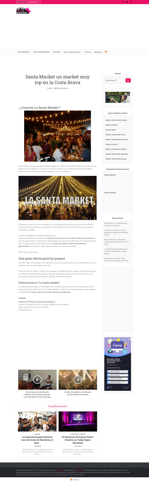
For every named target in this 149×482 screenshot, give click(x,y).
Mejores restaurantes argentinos (117, 154)
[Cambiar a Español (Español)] (74, 479)
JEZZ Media (59, 470)
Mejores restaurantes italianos (116, 149)
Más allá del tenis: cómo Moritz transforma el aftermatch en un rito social (116, 242)
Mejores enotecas (112, 144)
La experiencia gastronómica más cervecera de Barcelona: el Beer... (37, 439)
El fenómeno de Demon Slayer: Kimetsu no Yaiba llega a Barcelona (78, 439)
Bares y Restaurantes (72, 52)
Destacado (98, 52)
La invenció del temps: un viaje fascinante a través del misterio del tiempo (116, 232)
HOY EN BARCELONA (41, 52)
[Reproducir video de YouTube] (57, 198)
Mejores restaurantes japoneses (117, 139)
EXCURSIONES (23, 52)
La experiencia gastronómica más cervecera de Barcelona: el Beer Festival (115, 251)
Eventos (88, 52)
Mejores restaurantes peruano (116, 159)
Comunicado (74, 434)
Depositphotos (78, 470)
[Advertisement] (74, 34)
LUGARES (57, 52)
